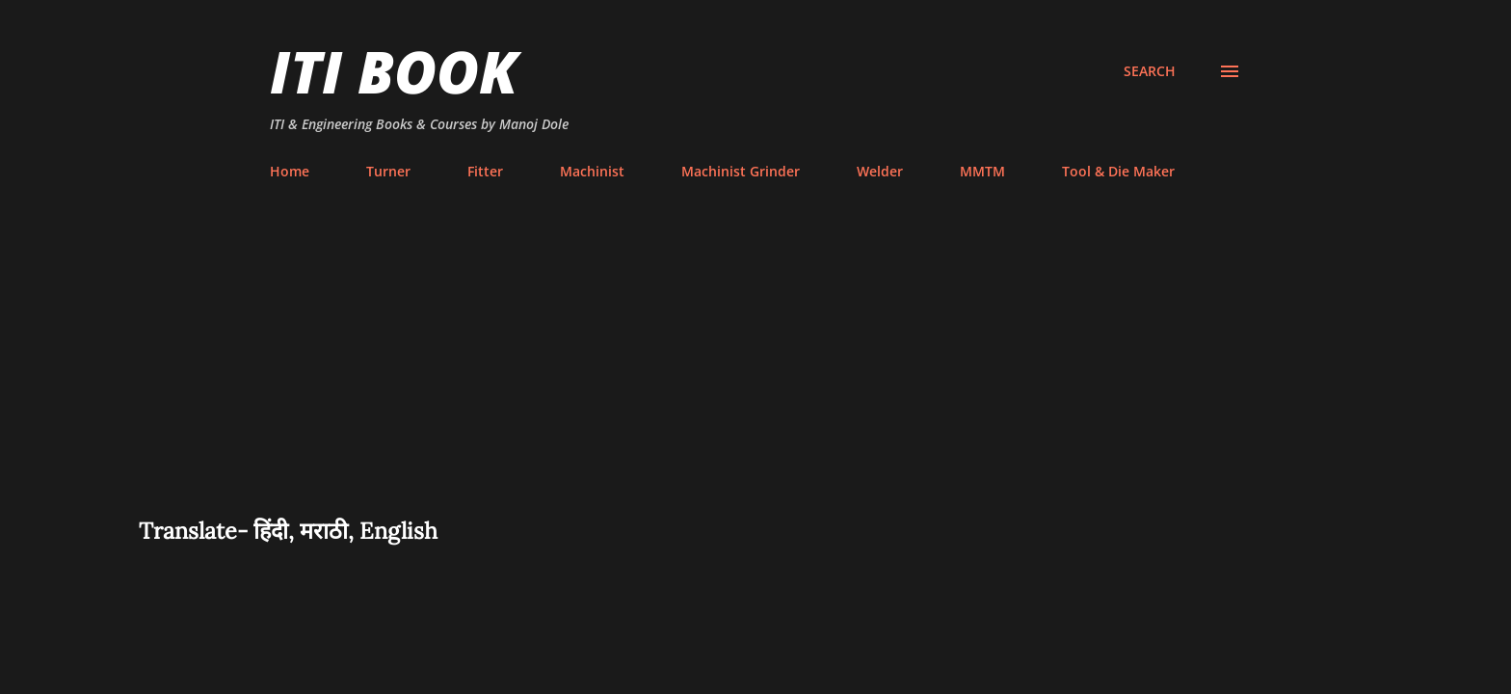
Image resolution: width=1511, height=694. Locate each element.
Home (289, 171)
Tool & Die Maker (1118, 171)
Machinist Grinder (740, 171)
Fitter (485, 171)
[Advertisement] (755, 370)
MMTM (982, 171)
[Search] (1150, 71)
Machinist (592, 171)
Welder (880, 171)
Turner (388, 171)
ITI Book (393, 71)
